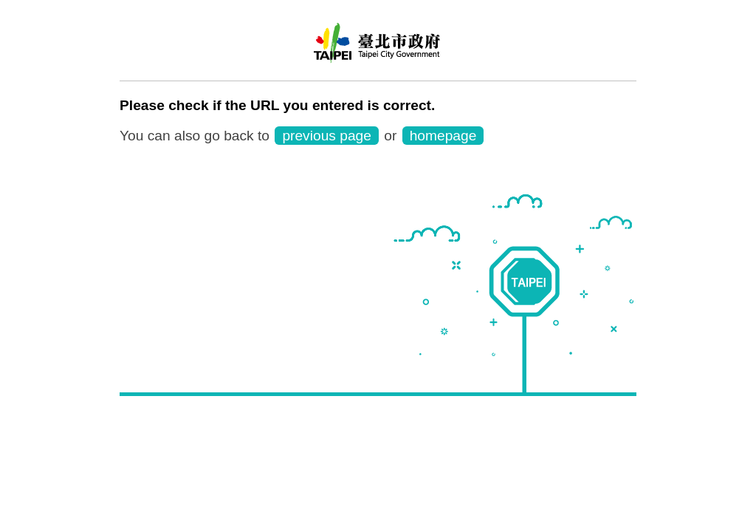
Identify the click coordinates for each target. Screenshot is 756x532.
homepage (443, 135)
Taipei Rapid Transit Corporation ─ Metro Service (378, 48)
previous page (326, 135)
